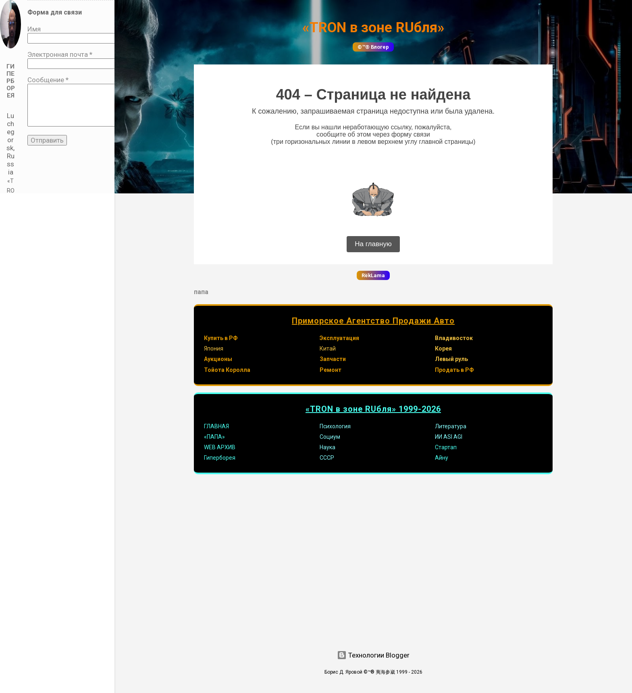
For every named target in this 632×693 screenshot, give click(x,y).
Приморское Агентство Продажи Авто (373, 321)
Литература (450, 426)
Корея (443, 348)
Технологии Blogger (373, 655)
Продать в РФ (454, 370)
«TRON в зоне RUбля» (373, 27)
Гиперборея (219, 457)
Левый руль (451, 359)
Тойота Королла (227, 370)
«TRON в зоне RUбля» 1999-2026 (373, 409)
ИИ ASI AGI (448, 437)
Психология (335, 426)
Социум (330, 437)
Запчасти (333, 359)
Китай (328, 348)
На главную (373, 244)
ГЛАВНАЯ (216, 426)
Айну (441, 457)
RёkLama (373, 275)
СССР (327, 457)
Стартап (446, 447)
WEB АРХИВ (219, 447)
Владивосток (454, 338)
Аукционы (218, 359)
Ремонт (330, 370)
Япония (213, 348)
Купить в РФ (221, 338)
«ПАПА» (214, 437)
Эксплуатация (339, 338)
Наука (327, 447)
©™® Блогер (373, 47)
